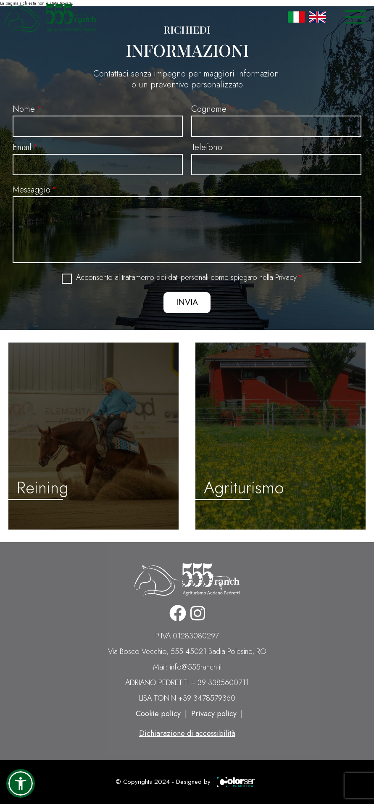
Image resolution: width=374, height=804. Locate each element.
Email (22, 147)
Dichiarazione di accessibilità (187, 733)
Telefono (206, 147)
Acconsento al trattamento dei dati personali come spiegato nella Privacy (186, 277)
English (317, 17)
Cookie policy (158, 713)
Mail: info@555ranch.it (187, 667)
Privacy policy (214, 713)
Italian (296, 17)
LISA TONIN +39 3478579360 (187, 698)
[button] (20, 783)
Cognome (209, 109)
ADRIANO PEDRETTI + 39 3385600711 (187, 682)
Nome (24, 109)
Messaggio (31, 190)
